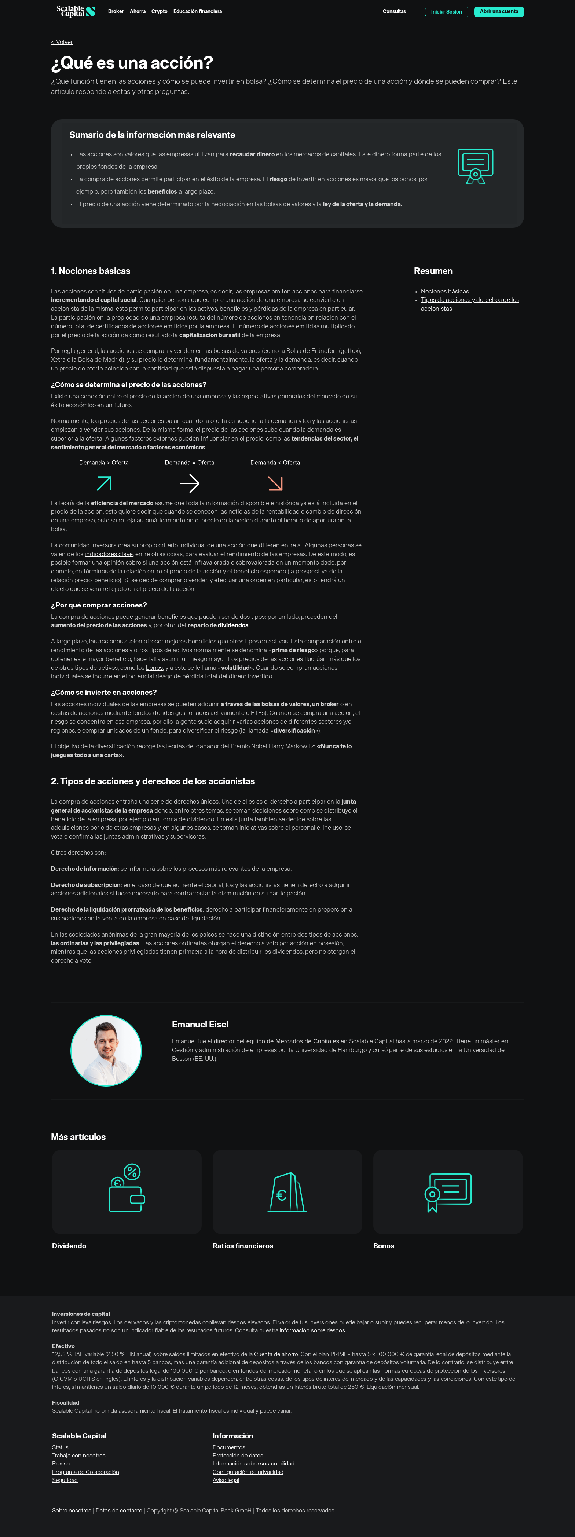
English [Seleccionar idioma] (415, 11)
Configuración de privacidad (248, 1472)
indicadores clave (109, 554)
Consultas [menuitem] (394, 11)
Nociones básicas (445, 292)
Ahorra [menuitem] (138, 11)
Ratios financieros (243, 1246)
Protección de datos (238, 1456)
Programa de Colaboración (85, 1472)
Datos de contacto (119, 1511)
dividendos (233, 626)
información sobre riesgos (312, 1331)
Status (60, 1448)
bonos (154, 668)
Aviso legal (226, 1480)
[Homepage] (76, 12)
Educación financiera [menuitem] (197, 11)
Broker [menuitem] (116, 11)
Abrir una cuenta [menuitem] (499, 11)
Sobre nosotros (71, 1511)
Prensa (61, 1464)
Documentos (229, 1448)
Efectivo (63, 1347)
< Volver (62, 42)
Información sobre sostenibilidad (253, 1464)
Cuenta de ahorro (276, 1355)
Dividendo (69, 1246)
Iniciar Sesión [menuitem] (446, 12)
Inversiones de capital (81, 1314)
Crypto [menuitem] (159, 11)
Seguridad (65, 1480)
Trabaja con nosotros (79, 1456)
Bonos (383, 1246)
